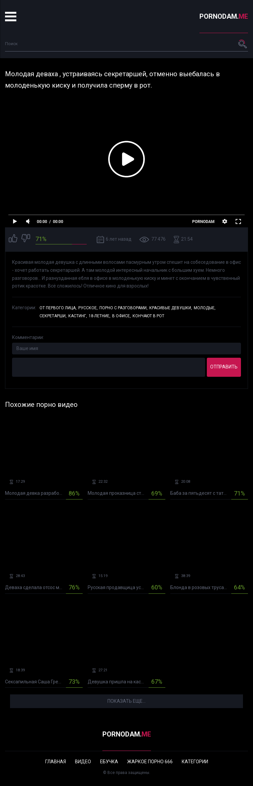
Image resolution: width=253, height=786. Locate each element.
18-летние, (99, 316)
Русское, (88, 308)
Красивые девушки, (170, 308)
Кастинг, (77, 316)
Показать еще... (126, 701)
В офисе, (121, 316)
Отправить (224, 366)
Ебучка (109, 761)
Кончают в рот (148, 316)
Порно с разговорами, (123, 308)
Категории (195, 761)
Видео (83, 761)
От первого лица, (58, 308)
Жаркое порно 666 (150, 761)
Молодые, (205, 308)
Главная (55, 761)
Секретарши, (53, 316)
